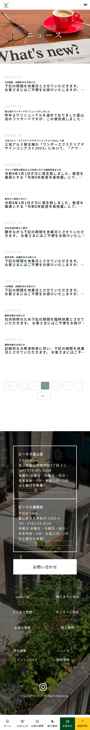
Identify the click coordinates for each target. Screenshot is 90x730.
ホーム (7, 726)
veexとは (22, 612)
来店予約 (46, 496)
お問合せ (67, 726)
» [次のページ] (78, 385)
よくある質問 (22, 627)
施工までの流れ (67, 612)
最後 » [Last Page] (44, 396)
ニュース (63, 665)
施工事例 (67, 642)
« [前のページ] (23, 385)
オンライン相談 (67, 627)
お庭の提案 (22, 642)
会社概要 (19, 665)
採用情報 (63, 674)
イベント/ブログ (25, 674)
